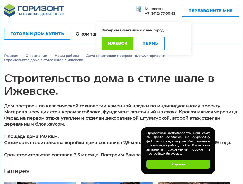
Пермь (150, 43)
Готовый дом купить (37, 33)
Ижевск (117, 43)
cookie (165, 141)
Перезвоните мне (210, 10)
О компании (90, 34)
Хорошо (178, 164)
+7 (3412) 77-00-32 (160, 13)
